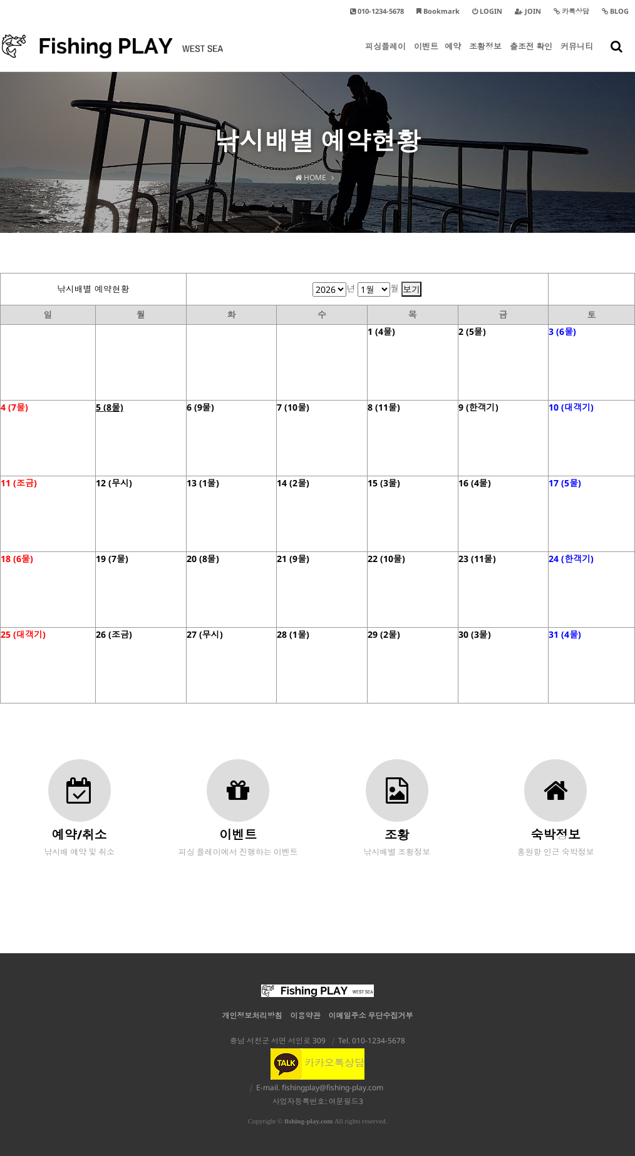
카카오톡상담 (317, 1063)
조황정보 (485, 56)
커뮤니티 (576, 56)
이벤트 (426, 56)
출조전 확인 (531, 56)
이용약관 (306, 1015)
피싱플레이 (385, 56)
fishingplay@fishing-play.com (332, 1087)
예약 (453, 56)
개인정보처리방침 (252, 1015)
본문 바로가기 (0, 0)
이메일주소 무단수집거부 (371, 1015)
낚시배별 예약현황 (93, 289)
